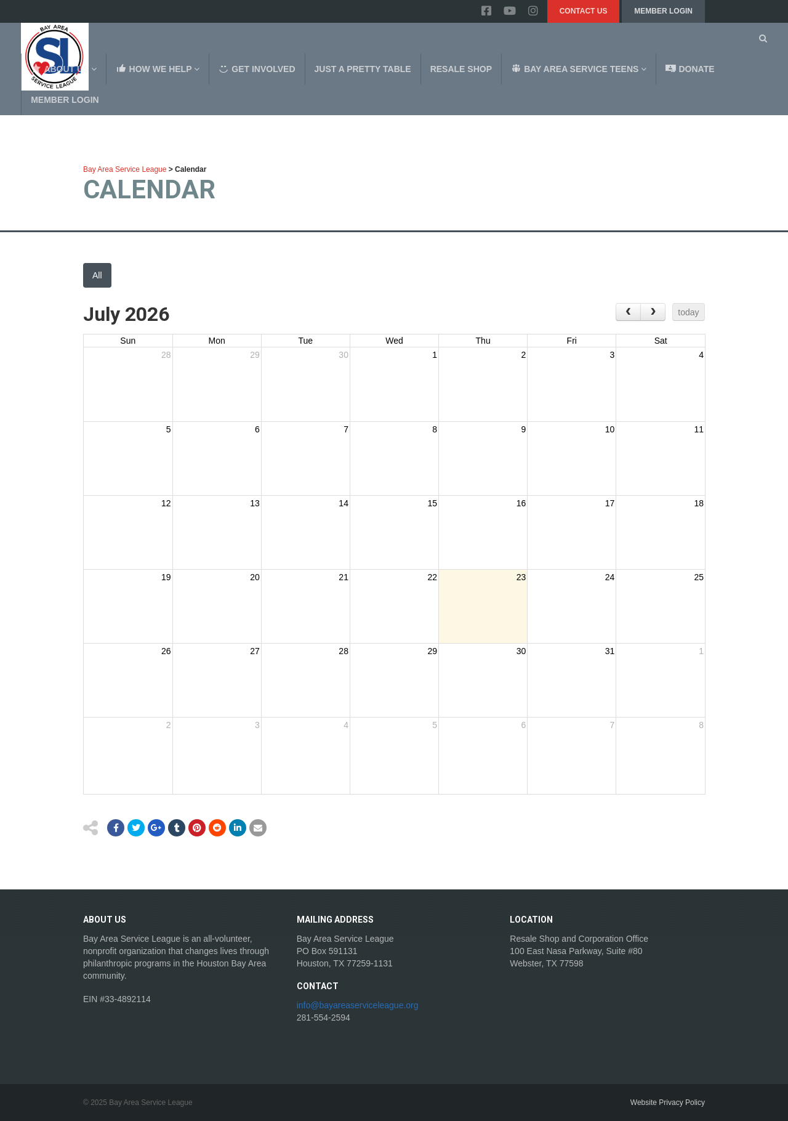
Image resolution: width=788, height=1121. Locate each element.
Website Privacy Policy (667, 1102)
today (688, 312)
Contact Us (584, 11)
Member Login (663, 11)
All (97, 275)
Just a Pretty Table (363, 69)
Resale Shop (461, 69)
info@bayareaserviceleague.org (358, 1005)
